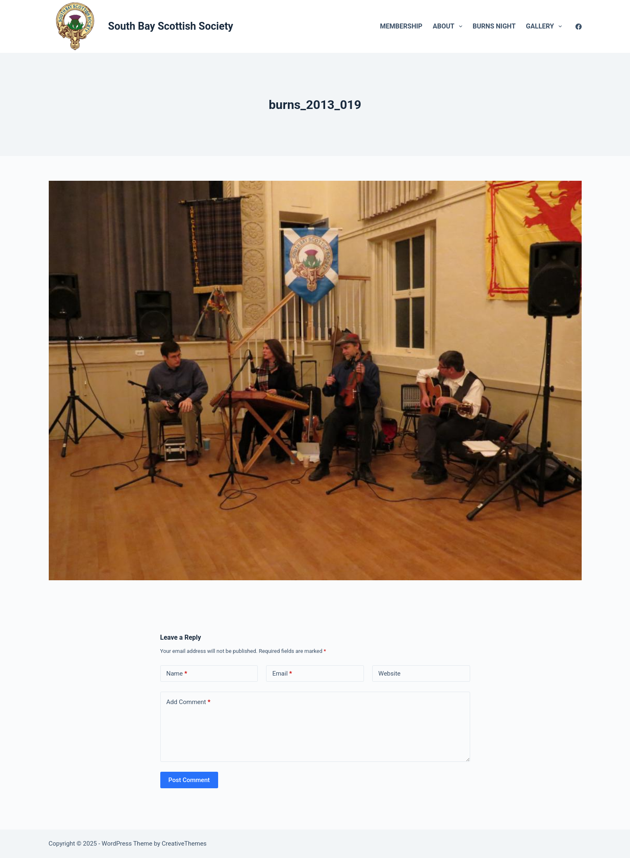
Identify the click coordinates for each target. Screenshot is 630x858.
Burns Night (494, 26)
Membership (401, 26)
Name (177, 674)
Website (389, 673)
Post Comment (189, 780)
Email (282, 674)
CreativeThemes (184, 843)
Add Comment (188, 702)
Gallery (545, 26)
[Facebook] (578, 27)
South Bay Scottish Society (170, 26)
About (449, 26)
